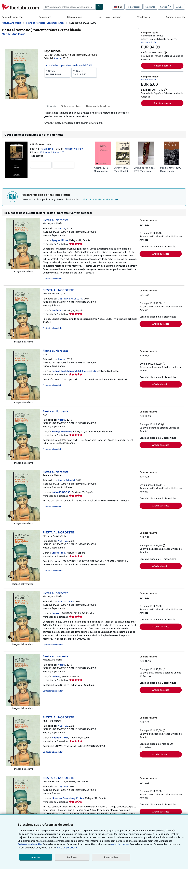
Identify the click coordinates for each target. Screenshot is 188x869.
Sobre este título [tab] (71, 106)
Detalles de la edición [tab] (98, 106)
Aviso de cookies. (120, 844)
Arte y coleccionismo (110, 17)
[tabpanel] (90, 118)
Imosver (56, 613)
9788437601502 (74, 148)
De (57, 72)
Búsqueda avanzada (12, 17)
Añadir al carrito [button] (162, 65)
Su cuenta (150, 6)
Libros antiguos (75, 17)
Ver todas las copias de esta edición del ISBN (68, 65)
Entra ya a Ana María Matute (101, 199)
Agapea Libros (60, 240)
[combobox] (69, 7)
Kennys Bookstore (62, 431)
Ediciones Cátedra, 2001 (53, 152)
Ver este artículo (148, 42)
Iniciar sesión (133, 6)
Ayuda (179, 6)
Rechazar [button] (72, 857)
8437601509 (48, 148)
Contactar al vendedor (53, 278)
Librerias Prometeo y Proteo (68, 798)
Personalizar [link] (111, 857)
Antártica (57, 310)
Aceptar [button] (35, 857)
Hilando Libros (60, 737)
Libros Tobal (59, 552)
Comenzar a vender (176, 17)
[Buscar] (99, 7)
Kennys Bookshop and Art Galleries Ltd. (74, 370)
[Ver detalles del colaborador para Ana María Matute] (13, 34)
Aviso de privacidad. (66, 847)
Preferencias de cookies (30, 844)
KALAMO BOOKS (61, 492)
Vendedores (143, 17)
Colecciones (45, 17)
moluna (56, 676)
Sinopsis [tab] (51, 106)
